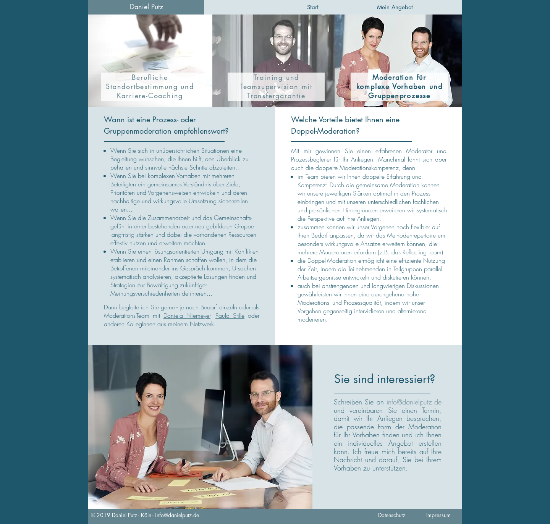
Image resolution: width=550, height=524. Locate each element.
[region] (150, 61)
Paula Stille (229, 315)
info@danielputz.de (177, 515)
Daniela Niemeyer (186, 315)
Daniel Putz (146, 6)
